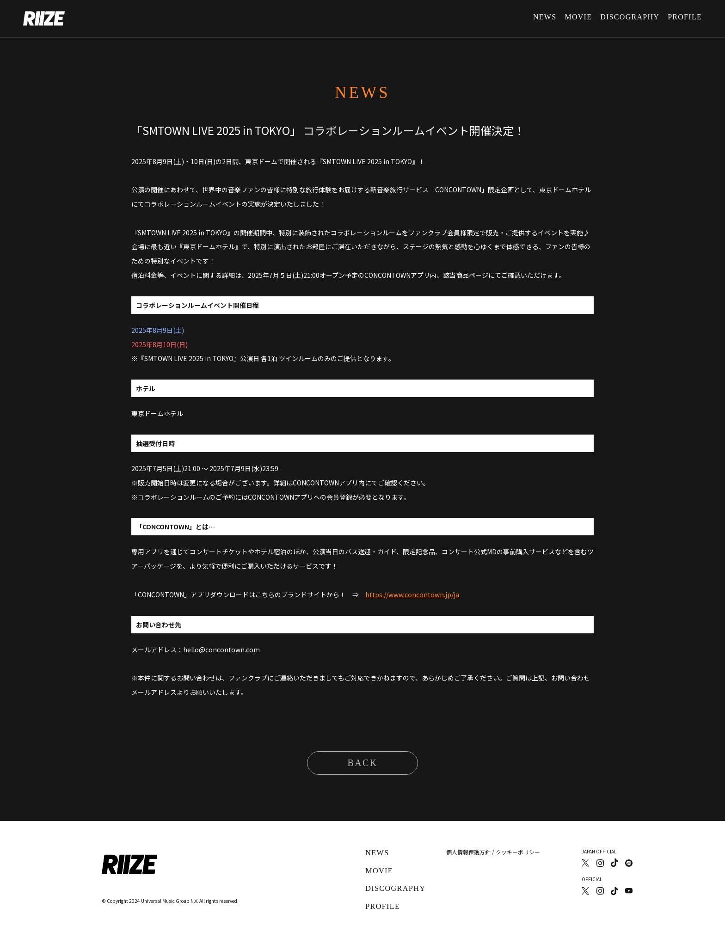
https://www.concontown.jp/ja (412, 594)
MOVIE (578, 17)
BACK (362, 763)
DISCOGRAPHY (629, 17)
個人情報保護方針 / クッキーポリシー (494, 852)
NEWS (544, 17)
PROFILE (685, 17)
